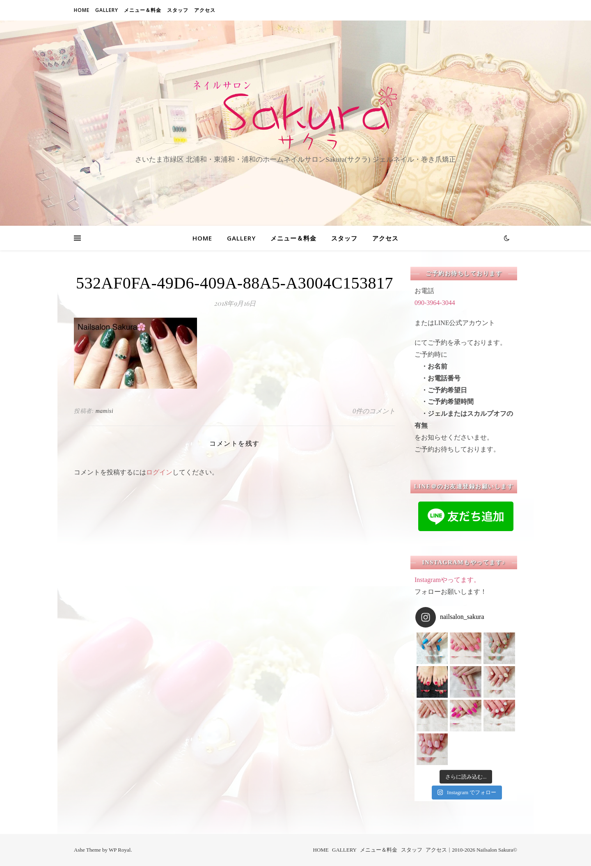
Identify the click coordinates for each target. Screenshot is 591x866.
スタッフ (177, 10)
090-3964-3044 (435, 302)
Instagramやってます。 (447, 579)
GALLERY (106, 10)
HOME (81, 10)
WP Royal (120, 850)
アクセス (204, 10)
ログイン (159, 472)
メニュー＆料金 (142, 10)
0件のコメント (374, 411)
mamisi (104, 411)
